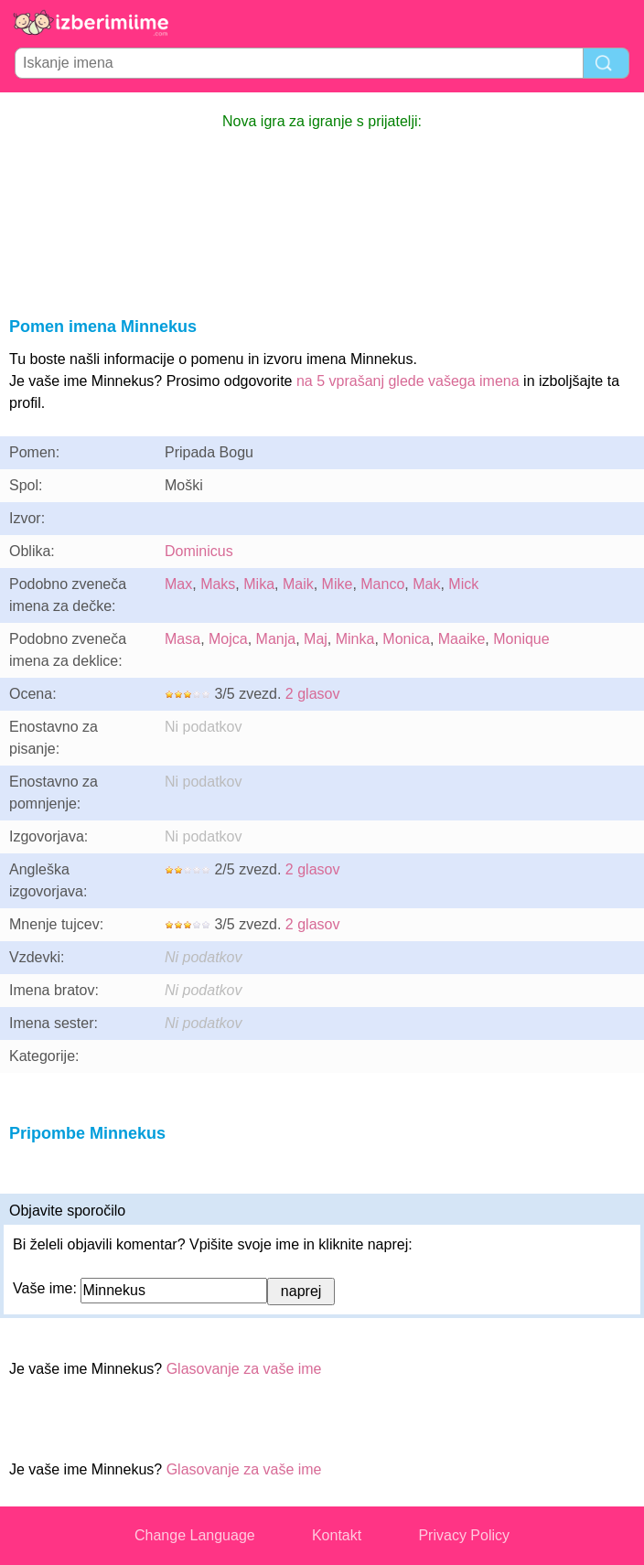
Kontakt (336, 1535)
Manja (276, 639)
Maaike (462, 639)
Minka (355, 639)
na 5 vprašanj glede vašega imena (408, 381)
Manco (382, 584)
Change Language (194, 1535)
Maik (298, 584)
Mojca (228, 639)
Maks (217, 584)
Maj (315, 639)
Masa (182, 639)
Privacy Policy (464, 1535)
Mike (337, 584)
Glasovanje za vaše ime (244, 1369)
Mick (463, 584)
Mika (258, 584)
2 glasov (312, 694)
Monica (406, 639)
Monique (521, 639)
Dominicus (199, 551)
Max (178, 584)
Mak (426, 584)
